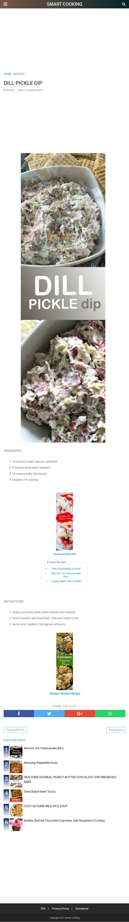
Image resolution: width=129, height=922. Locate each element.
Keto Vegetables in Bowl (66, 568)
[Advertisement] (64, 41)
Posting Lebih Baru (15, 730)
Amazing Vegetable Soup (40, 763)
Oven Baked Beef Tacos (40, 792)
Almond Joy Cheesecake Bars (66, 575)
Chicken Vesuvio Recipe (64, 693)
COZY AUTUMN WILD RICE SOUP (45, 806)
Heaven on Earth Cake (64, 554)
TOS (42, 908)
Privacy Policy (60, 908)
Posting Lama (115, 730)
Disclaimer (82, 908)
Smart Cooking (64, 4)
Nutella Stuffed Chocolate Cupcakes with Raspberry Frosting (64, 820)
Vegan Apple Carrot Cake (66, 581)
